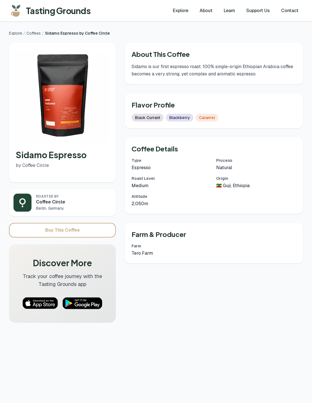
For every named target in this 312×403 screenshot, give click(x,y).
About (206, 11)
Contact (290, 11)
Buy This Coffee (62, 230)
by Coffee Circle (32, 165)
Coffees (33, 33)
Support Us (258, 11)
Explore (180, 11)
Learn (229, 11)
